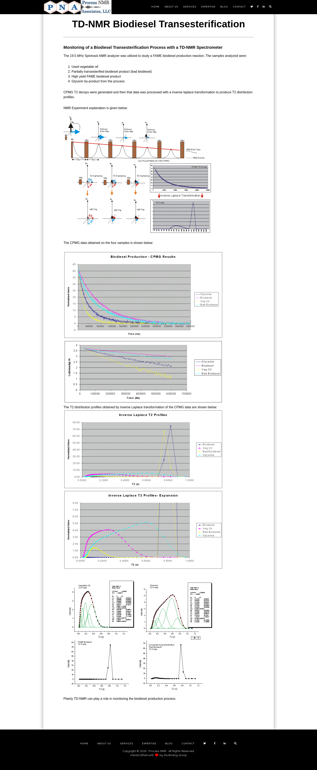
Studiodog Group (175, 755)
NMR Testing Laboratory (79, 7)
